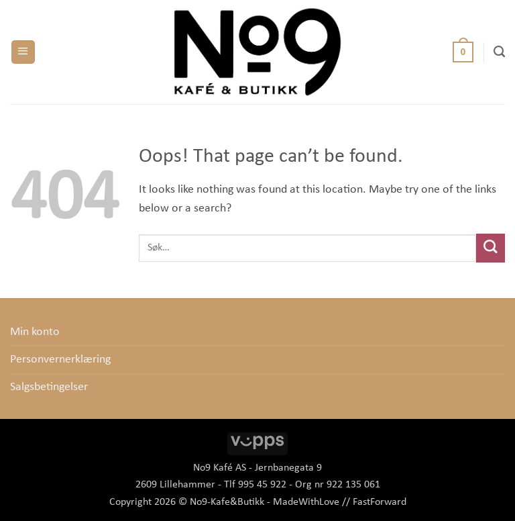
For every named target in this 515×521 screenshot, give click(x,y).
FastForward (379, 502)
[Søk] (499, 51)
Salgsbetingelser (49, 387)
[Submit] (490, 248)
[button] (23, 52)
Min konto (35, 332)
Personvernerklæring (60, 359)
